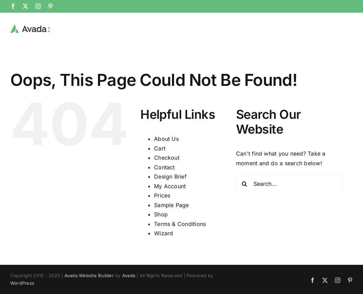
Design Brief (170, 176)
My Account (170, 185)
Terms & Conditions (180, 223)
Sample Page (171, 204)
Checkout (166, 157)
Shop (161, 214)
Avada (128, 275)
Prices (162, 195)
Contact (164, 166)
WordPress (22, 282)
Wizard (163, 232)
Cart (159, 148)
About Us (166, 138)
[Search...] (289, 183)
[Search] (244, 183)
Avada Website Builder (89, 275)
